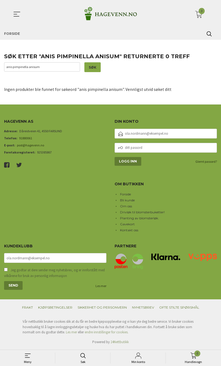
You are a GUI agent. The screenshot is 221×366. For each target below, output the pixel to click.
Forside (125, 194)
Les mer (101, 287)
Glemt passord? (206, 162)
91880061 (25, 138)
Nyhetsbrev (143, 308)
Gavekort (127, 224)
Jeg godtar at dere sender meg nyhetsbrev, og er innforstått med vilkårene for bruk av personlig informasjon (54, 273)
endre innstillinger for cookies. (106, 333)
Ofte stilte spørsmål (179, 308)
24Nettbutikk (119, 342)
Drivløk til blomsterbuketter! (142, 212)
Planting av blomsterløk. (139, 218)
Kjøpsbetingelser (55, 308)
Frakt (27, 308)
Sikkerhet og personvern (102, 308)
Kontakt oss (129, 230)
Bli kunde (127, 200)
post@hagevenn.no (30, 145)
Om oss (126, 206)
